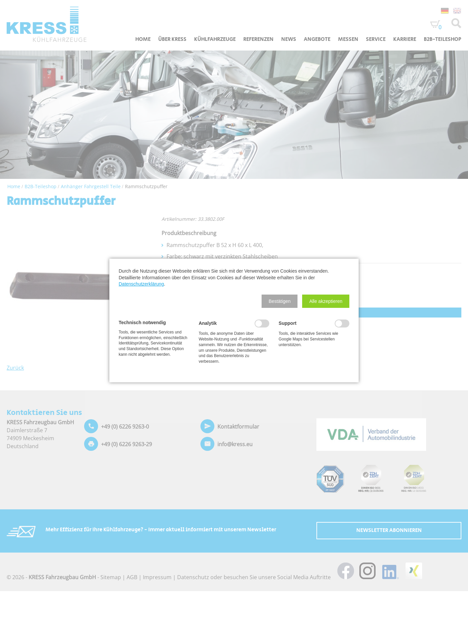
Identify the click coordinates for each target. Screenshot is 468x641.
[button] (279, 301)
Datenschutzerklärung (141, 284)
